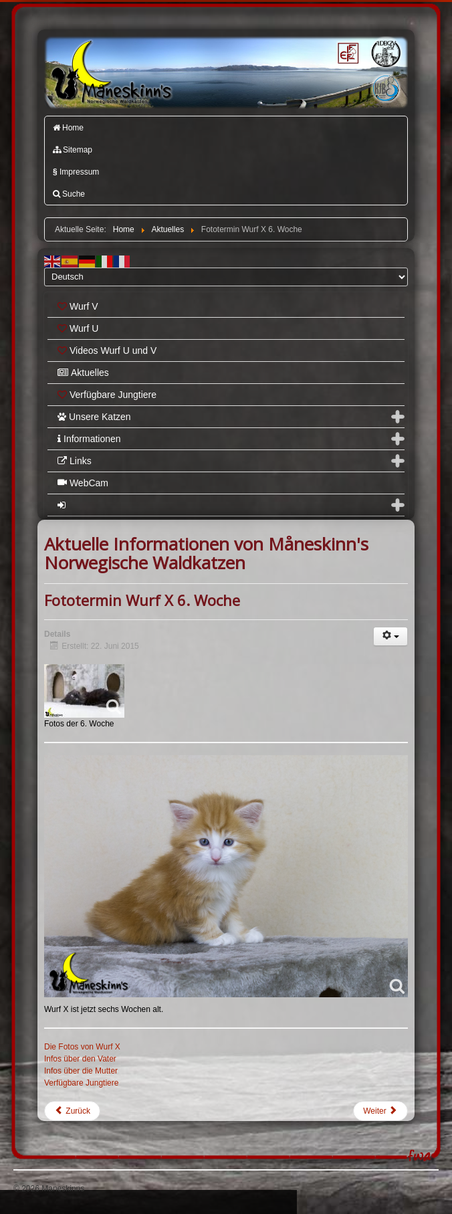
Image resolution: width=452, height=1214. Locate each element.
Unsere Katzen (94, 416)
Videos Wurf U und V (107, 350)
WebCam (83, 483)
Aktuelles (83, 372)
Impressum (76, 172)
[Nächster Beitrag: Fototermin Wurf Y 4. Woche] (380, 1111)
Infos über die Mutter (81, 1071)
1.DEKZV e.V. (385, 52)
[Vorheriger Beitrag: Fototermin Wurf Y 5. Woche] (72, 1111)
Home (68, 127)
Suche (69, 194)
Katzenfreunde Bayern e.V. (369, 76)
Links (75, 461)
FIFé (347, 52)
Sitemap (72, 150)
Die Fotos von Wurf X (82, 1046)
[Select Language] (226, 277)
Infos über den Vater (80, 1059)
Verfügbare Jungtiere (107, 394)
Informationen (89, 438)
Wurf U (78, 328)
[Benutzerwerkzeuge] (390, 636)
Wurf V (78, 306)
